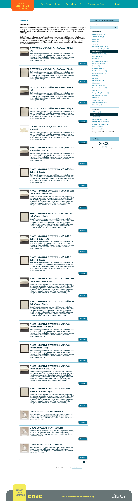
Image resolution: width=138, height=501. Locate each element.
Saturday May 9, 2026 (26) (100, 119)
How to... (59, 4)
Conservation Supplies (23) (100, 49)
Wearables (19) (97, 105)
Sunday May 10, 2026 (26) (100, 121)
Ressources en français (97, 4)
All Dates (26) (96, 112)
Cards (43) (95, 44)
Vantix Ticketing (77, 468)
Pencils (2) (95, 75)
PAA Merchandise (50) (99, 73)
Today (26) (95, 114)
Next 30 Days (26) (98, 129)
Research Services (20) (99, 88)
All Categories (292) (98, 34)
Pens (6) (95, 78)
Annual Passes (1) (98, 37)
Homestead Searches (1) (100, 61)
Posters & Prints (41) (98, 85)
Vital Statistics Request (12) (100, 102)
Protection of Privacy (86, 497)
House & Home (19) (98, 63)
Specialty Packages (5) (99, 95)
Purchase (82, 63)
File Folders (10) (97, 56)
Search (117, 4)
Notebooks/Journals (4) (99, 71)
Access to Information (68, 497)
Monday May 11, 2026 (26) (100, 124)
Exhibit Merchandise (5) (99, 54)
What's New (71, 4)
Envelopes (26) (97, 51)
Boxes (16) (95, 41)
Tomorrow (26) (96, 117)
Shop (82, 4)
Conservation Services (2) (100, 46)
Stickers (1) (95, 97)
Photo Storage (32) (98, 80)
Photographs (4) (97, 83)
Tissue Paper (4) (97, 100)
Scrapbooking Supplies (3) (100, 93)
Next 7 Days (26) (97, 126)
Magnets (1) (96, 66)
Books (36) (95, 39)
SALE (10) (95, 90)
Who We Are (46, 4)
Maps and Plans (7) (98, 68)
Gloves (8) (95, 58)
